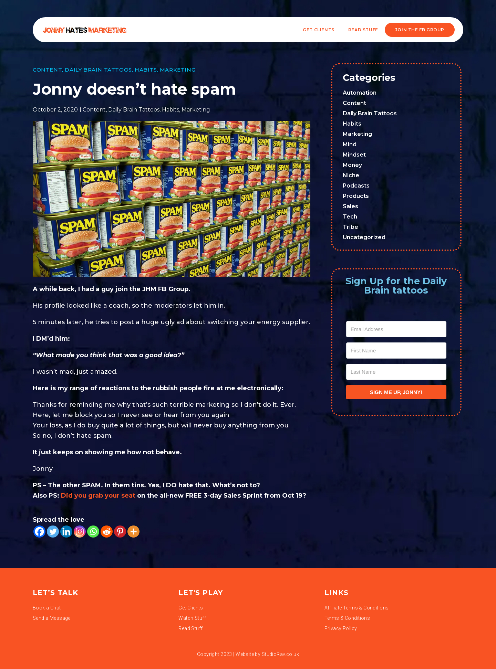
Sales (350, 206)
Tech (350, 216)
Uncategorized (364, 237)
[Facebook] (39, 531)
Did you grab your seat (99, 495)
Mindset (354, 154)
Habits (146, 69)
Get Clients (318, 29)
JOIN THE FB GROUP (419, 29)
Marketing (177, 69)
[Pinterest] (120, 531)
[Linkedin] (66, 531)
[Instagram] (80, 531)
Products (356, 196)
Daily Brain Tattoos (98, 69)
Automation (359, 92)
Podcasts (356, 185)
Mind (349, 144)
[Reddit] (107, 531)
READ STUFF (363, 29)
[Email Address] (396, 329)
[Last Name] (396, 372)
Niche (351, 175)
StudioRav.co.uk (280, 654)
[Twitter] (53, 531)
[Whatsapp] (93, 531)
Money (352, 165)
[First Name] (396, 350)
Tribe (350, 227)
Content (47, 69)
